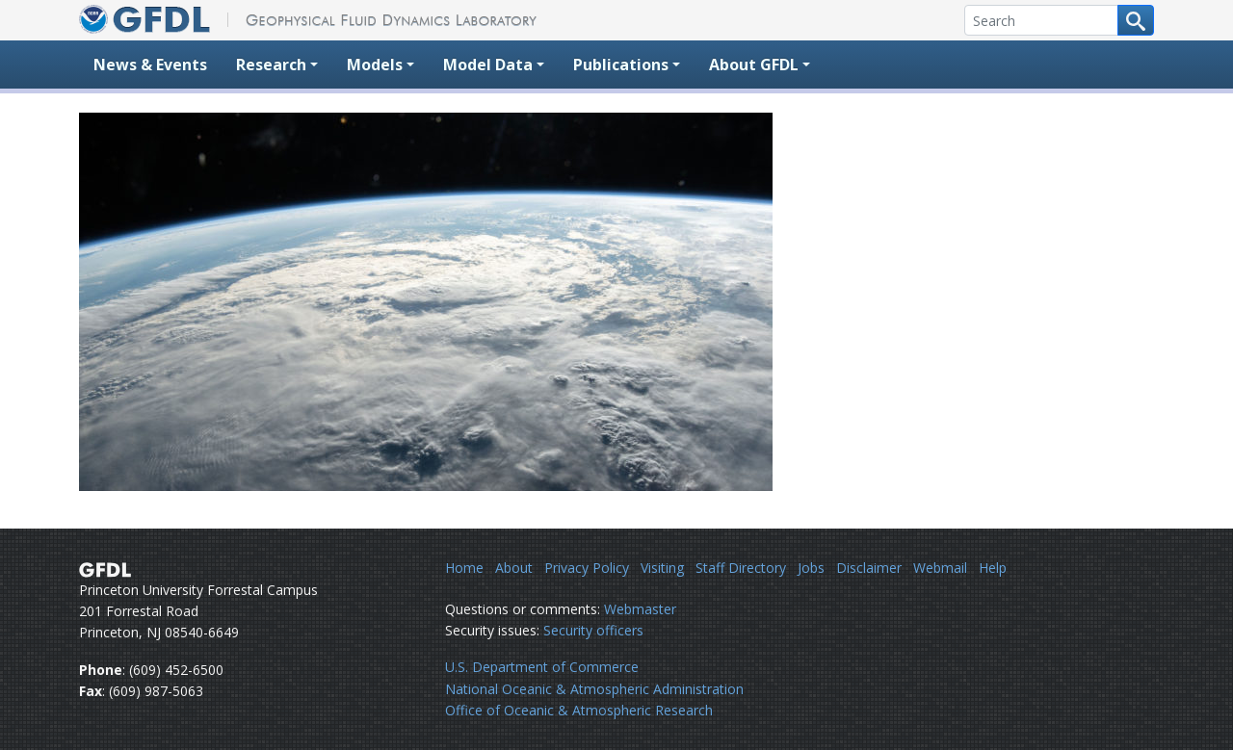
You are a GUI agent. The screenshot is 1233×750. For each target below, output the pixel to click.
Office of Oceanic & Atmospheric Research (579, 710)
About (514, 567)
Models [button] (375, 64)
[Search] (1041, 20)
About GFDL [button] (754, 64)
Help (993, 567)
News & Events (150, 64)
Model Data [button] (488, 64)
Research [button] (271, 64)
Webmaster (640, 609)
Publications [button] (621, 64)
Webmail (940, 567)
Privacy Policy (586, 567)
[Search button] (1135, 20)
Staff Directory (740, 567)
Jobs (811, 567)
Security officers (593, 630)
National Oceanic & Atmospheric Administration (594, 689)
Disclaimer (869, 567)
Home (464, 567)
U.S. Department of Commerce (542, 667)
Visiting (662, 567)
